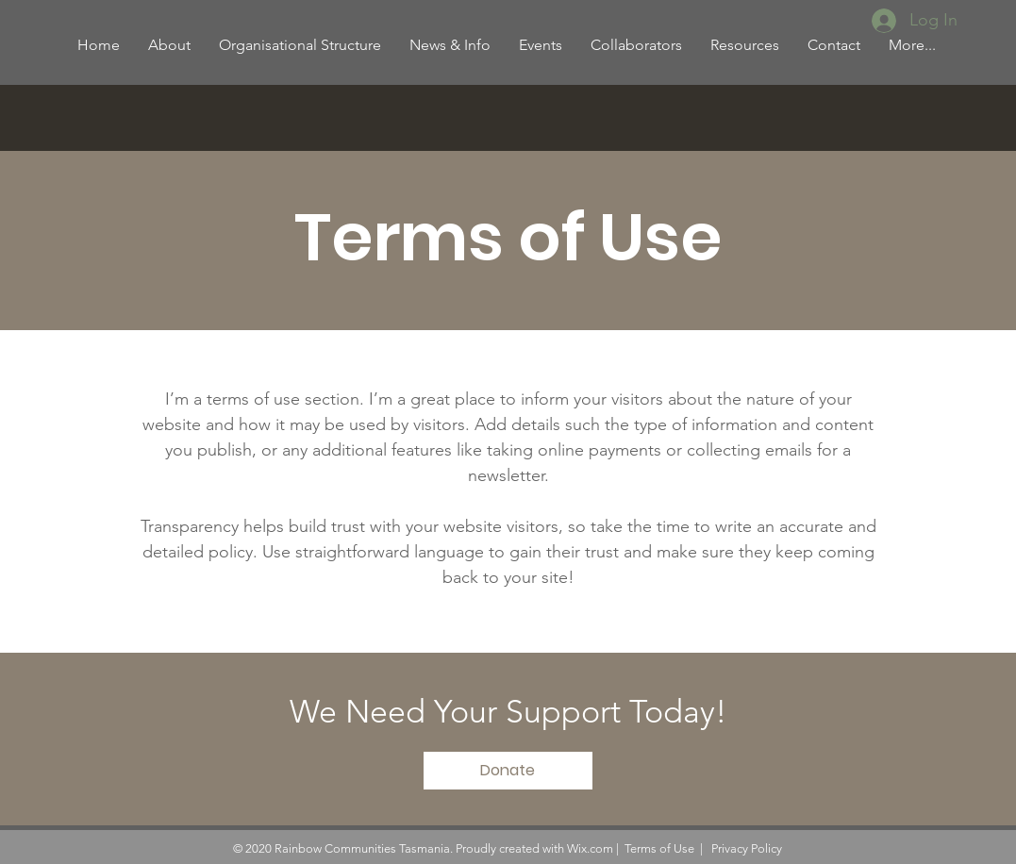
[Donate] (508, 770)
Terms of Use (659, 848)
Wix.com (590, 848)
